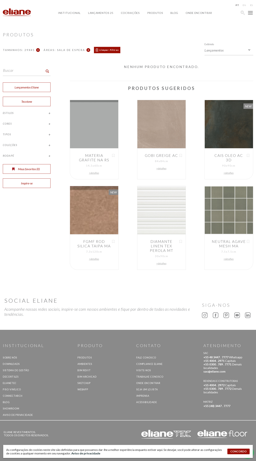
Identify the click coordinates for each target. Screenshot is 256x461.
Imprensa (142, 395)
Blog (174, 12)
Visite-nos (143, 370)
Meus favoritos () (26, 169)
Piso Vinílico (12, 389)
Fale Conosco (146, 357)
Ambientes (84, 363)
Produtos (155, 12)
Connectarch (12, 395)
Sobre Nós (10, 357)
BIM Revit (84, 370)
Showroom (11, 408)
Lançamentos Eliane (27, 87)
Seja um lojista (147, 389)
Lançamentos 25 (100, 12)
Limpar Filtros (109, 50)
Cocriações (130, 12)
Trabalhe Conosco (149, 376)
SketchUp (84, 383)
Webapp (82, 389)
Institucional (69, 12)
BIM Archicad (87, 376)
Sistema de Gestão (16, 370)
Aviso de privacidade (18, 414)
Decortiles (11, 376)
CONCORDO (238, 451)
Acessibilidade (146, 402)
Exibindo (209, 44)
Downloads (11, 363)
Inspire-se (27, 183)
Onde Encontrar (199, 12)
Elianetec (9, 383)
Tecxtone (26, 101)
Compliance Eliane (149, 363)
